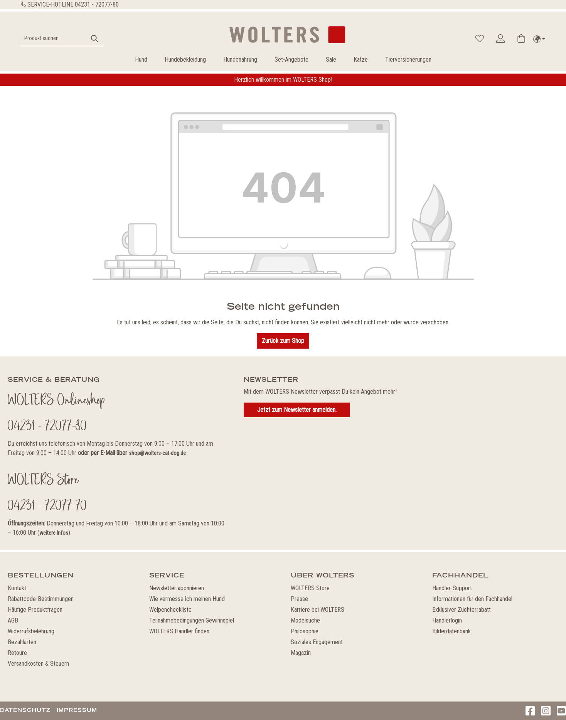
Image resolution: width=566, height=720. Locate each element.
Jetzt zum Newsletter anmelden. (297, 409)
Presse (299, 599)
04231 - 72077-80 (97, 4)
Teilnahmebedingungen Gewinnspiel (191, 620)
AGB (13, 620)
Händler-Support (452, 588)
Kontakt (17, 588)
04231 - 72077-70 (47, 506)
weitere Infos (53, 533)
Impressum (77, 710)
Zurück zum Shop (283, 340)
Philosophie (304, 631)
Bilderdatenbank (451, 631)
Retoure (17, 652)
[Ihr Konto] (500, 38)
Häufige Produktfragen (35, 609)
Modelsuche (305, 620)
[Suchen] (95, 38)
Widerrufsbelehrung (31, 631)
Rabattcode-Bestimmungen (41, 599)
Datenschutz (25, 710)
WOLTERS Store (310, 588)
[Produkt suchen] (53, 38)
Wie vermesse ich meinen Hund (187, 599)
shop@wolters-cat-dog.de (157, 453)
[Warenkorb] (521, 38)
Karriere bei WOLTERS (317, 609)
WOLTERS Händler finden (179, 631)
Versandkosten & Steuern (38, 663)
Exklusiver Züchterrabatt (461, 609)
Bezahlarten (22, 642)
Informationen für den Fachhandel (472, 599)
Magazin (301, 652)
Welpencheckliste (170, 609)
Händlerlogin (447, 620)
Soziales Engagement (317, 642)
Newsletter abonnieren (176, 588)
